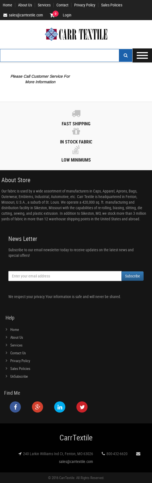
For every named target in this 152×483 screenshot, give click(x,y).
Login (67, 15)
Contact (62, 5)
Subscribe (132, 276)
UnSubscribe (19, 376)
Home (7, 5)
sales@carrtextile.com (76, 461)
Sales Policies (111, 5)
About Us (25, 5)
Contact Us (18, 352)
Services (44, 5)
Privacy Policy (84, 5)
